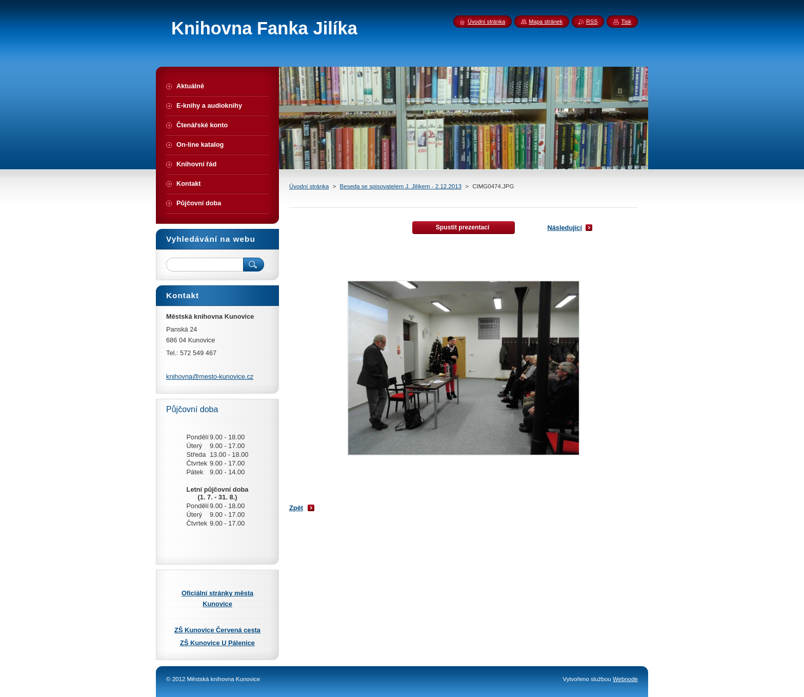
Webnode (625, 679)
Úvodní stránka (309, 186)
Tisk (626, 21)
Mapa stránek (545, 21)
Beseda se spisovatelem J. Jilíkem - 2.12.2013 (400, 186)
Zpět (296, 508)
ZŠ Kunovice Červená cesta (217, 630)
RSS (591, 21)
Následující (564, 227)
